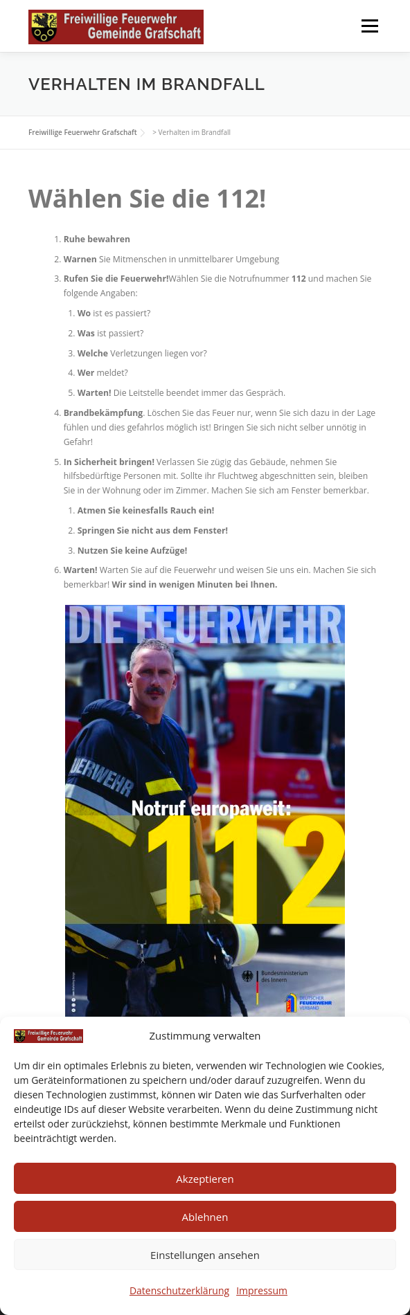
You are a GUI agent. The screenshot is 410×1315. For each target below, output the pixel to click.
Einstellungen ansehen (205, 1255)
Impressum (261, 1290)
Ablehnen (205, 1217)
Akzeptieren (204, 1179)
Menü (368, 26)
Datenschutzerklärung (179, 1290)
